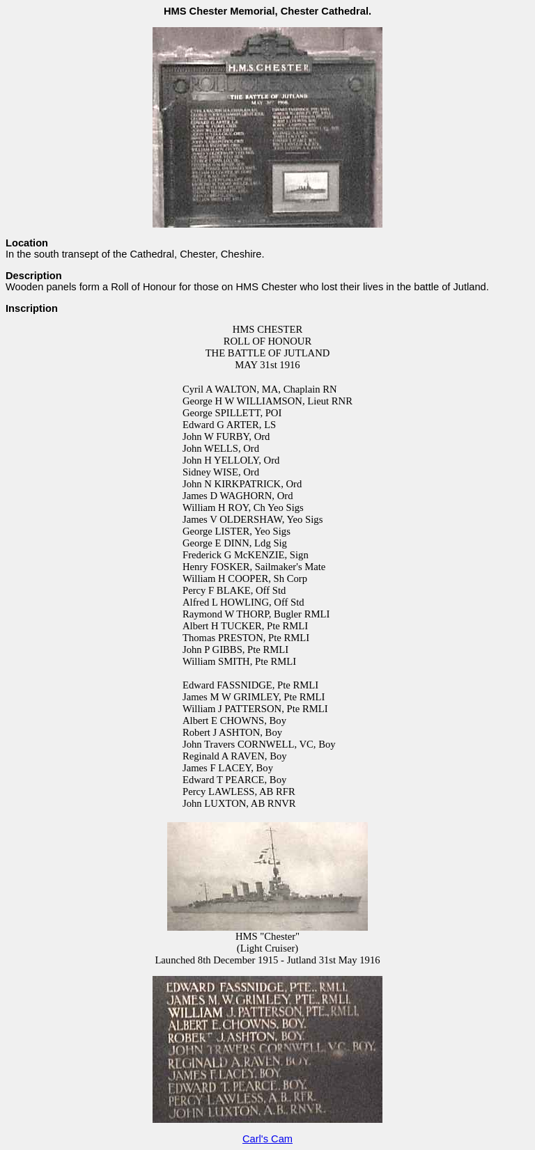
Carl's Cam (267, 1138)
